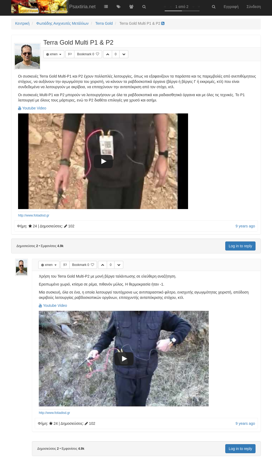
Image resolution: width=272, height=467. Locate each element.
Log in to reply (240, 246)
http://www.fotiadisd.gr (33, 215)
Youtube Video (32, 108)
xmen (54, 54)
